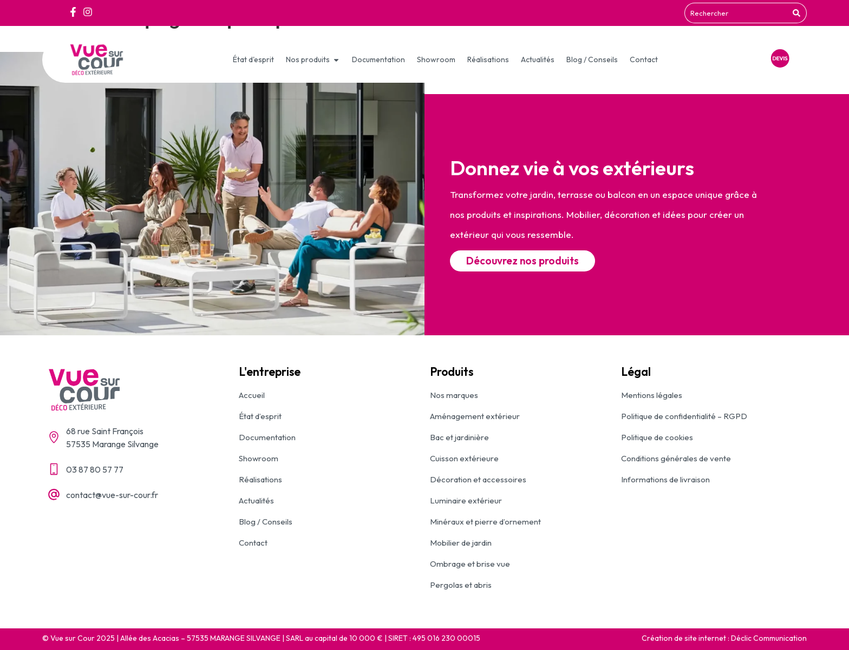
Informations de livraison (665, 479)
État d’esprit (260, 416)
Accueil (252, 395)
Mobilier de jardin (461, 543)
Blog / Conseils (265, 521)
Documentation (267, 437)
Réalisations (260, 479)
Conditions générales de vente (676, 458)
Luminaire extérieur (466, 500)
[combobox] (736, 13)
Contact (253, 543)
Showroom (258, 458)
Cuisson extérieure (464, 458)
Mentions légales (651, 395)
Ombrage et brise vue (470, 564)
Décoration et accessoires (478, 479)
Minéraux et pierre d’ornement (485, 521)
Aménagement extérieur (475, 416)
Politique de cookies (657, 437)
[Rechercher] (798, 13)
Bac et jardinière (459, 437)
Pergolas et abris (461, 585)
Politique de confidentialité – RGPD (684, 416)
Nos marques (454, 395)
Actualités (256, 500)
